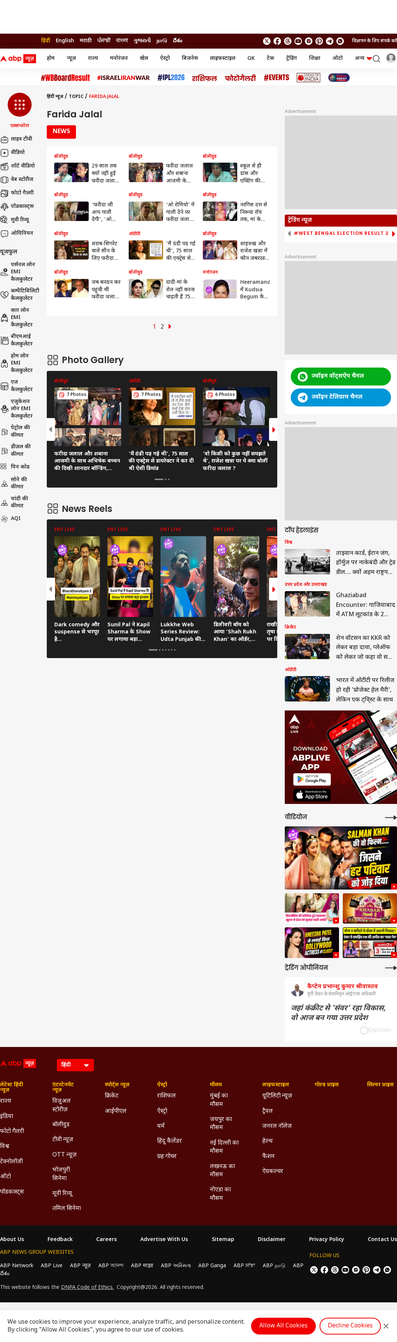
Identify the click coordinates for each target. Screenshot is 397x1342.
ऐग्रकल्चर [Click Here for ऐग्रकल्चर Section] (272, 1172)
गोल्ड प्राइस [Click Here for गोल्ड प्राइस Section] (327, 1085)
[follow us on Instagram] (308, 41)
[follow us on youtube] (298, 41)
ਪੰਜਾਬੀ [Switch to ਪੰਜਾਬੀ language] (103, 40)
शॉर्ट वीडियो (17, 166)
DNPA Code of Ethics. (87, 1287)
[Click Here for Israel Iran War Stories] (123, 78)
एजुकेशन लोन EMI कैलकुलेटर (16, 409)
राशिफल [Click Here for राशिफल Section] (166, 1096)
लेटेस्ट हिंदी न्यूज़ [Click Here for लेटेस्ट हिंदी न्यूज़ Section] (11, 1087)
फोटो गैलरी (17, 193)
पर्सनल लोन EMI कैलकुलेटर (17, 272)
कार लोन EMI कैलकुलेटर (16, 318)
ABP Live (51, 1265)
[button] (19, 111)
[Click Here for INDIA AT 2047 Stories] (339, 77)
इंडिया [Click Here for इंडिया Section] (6, 1117)
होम (51, 58)
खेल (144, 58)
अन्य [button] (363, 58)
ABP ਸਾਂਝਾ (244, 1265)
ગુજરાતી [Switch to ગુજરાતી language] (142, 40)
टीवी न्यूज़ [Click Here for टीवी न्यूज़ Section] (62, 1140)
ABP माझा (142, 1265)
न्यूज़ (71, 58)
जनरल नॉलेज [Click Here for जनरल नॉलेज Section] (277, 1126)
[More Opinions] (391, 968)
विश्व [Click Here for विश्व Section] (4, 1147)
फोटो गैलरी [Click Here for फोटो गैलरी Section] (12, 1132)
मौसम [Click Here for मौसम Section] (216, 1085)
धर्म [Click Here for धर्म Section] (161, 1126)
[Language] (75, 1065)
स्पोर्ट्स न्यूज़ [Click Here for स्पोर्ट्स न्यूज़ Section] (117, 1085)
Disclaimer (271, 1240)
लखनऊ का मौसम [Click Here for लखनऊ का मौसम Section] (222, 1171)
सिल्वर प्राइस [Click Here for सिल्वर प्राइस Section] (380, 1085)
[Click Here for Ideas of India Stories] (308, 77)
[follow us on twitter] (266, 41)
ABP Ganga (212, 1265)
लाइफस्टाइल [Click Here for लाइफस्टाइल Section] (275, 1085)
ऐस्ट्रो (165, 58)
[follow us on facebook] (277, 41)
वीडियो (12, 152)
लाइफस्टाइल (222, 58)
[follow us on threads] (287, 41)
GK (251, 58)
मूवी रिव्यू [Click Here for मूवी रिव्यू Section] (62, 1194)
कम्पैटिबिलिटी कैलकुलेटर (19, 295)
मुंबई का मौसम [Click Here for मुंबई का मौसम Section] (219, 1100)
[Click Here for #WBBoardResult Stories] (65, 77)
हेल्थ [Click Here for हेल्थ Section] (267, 1141)
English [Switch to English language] (65, 40)
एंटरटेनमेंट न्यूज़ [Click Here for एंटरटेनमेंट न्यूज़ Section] (63, 1087)
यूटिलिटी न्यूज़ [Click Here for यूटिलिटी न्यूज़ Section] (277, 1096)
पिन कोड (15, 467)
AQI (10, 519)
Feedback (60, 1240)
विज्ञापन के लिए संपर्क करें (374, 41)
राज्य (93, 58)
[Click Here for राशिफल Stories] (204, 77)
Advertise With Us (164, 1240)
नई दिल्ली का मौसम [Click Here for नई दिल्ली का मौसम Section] (224, 1147)
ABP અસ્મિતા (176, 1265)
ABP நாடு (274, 1265)
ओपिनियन (16, 233)
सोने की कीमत (13, 483)
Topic (76, 97)
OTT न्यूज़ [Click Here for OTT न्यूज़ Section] (64, 1155)
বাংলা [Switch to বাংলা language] (122, 40)
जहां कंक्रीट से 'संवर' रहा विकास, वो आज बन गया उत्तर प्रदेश (338, 1013)
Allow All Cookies (283, 1326)
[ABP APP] (312, 779)
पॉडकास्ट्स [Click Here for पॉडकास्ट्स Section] (12, 1192)
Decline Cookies (350, 1326)
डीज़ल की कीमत (15, 450)
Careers (106, 1240)
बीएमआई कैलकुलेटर (16, 340)
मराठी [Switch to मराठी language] (86, 40)
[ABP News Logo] (19, 58)
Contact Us (382, 1240)
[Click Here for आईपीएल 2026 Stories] (171, 77)
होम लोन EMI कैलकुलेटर (16, 363)
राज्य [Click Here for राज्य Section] (5, 1101)
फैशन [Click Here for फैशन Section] (268, 1157)
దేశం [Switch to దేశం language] (177, 40)
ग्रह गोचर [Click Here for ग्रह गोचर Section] (167, 1157)
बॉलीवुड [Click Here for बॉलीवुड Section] (61, 1125)
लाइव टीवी (16, 139)
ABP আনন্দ (110, 1265)
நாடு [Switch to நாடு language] (161, 40)
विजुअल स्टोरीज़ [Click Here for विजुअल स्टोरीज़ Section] (61, 1105)
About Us (12, 1240)
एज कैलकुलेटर (16, 386)
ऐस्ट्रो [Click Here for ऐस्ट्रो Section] (162, 1085)
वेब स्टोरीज (16, 179)
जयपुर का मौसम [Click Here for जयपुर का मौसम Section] (221, 1124)
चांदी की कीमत (14, 502)
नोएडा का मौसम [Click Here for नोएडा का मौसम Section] (220, 1194)
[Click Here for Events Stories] (276, 77)
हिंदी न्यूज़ (55, 97)
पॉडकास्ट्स (17, 206)
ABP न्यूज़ (80, 1265)
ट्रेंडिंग (291, 58)
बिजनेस (190, 58)
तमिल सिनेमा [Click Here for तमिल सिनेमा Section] (66, 1209)
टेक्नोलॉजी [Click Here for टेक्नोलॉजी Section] (11, 1162)
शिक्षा (314, 58)
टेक (270, 58)
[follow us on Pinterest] (319, 41)
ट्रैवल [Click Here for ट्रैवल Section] (267, 1111)
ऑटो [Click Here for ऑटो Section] (5, 1177)
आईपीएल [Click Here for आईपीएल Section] (115, 1111)
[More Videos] (391, 817)
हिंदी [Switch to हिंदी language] (45, 40)
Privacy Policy (326, 1240)
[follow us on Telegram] (329, 41)
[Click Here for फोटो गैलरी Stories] (240, 77)
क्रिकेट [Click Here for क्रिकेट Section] (112, 1096)
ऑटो (337, 58)
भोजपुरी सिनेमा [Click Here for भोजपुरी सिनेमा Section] (61, 1174)
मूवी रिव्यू (14, 220)
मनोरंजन (119, 58)
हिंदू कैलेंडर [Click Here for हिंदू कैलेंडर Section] (169, 1141)
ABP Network (16, 1265)
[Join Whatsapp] (340, 41)
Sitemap (223, 1240)
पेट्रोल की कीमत (15, 431)
